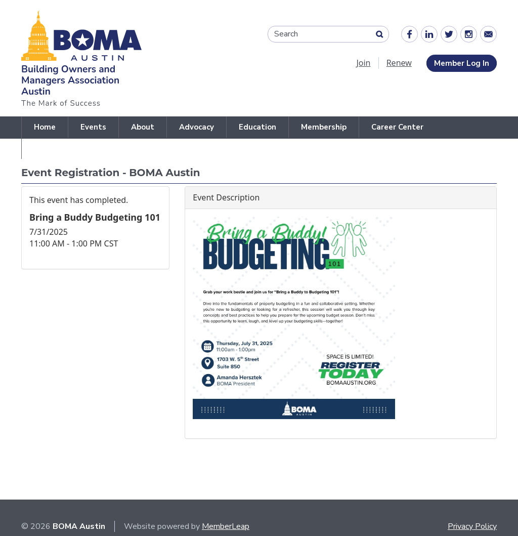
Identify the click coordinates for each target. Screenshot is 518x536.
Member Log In (461, 63)
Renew (399, 62)
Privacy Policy (472, 526)
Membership (324, 127)
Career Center (397, 127)
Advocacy (196, 127)
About (142, 127)
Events (93, 127)
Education (257, 127)
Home (45, 127)
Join (363, 62)
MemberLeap (225, 526)
